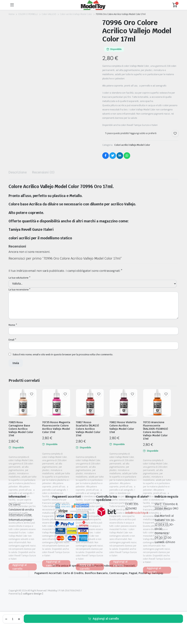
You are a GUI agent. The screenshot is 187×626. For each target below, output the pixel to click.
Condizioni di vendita (21, 509)
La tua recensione (19, 289)
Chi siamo (14, 504)
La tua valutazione (19, 277)
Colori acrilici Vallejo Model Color (76, 14)
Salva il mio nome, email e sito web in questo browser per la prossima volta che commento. (63, 354)
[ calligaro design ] (32, 593)
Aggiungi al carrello (106, 618)
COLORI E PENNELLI (28, 14)
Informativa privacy (20, 519)
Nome (13, 324)
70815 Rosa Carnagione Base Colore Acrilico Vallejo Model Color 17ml (21, 429)
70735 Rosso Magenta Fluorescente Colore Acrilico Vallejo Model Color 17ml (56, 427)
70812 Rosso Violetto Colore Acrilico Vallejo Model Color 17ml (122, 427)
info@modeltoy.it (136, 513)
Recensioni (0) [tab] (43, 172)
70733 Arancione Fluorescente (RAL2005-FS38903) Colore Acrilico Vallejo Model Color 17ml (155, 430)
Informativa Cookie (20, 514)
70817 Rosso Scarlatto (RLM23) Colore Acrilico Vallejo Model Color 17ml (88, 429)
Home (11, 14)
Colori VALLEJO (49, 14)
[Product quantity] (12, 619)
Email (12, 339)
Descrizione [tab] (18, 172)
